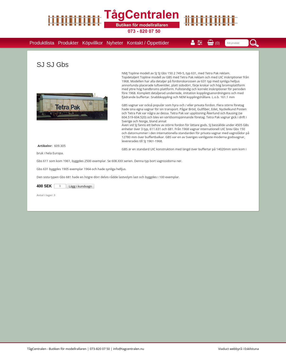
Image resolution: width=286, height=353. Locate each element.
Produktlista (42, 42)
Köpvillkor (92, 42)
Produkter (68, 42)
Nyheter (115, 42)
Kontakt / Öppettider (148, 42)
